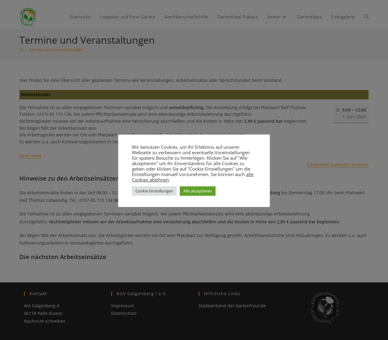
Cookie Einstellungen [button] (154, 191)
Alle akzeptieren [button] (197, 191)
